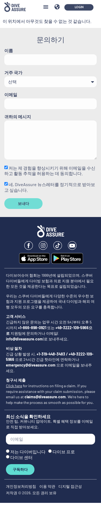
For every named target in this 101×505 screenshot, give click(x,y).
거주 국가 (13, 72)
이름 (8, 50)
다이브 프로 (64, 451)
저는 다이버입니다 (28, 451)
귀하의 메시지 (17, 117)
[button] (46, 4)
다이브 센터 (21, 457)
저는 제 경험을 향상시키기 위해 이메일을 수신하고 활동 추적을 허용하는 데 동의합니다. (49, 170)
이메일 (10, 95)
